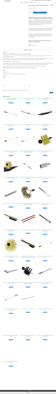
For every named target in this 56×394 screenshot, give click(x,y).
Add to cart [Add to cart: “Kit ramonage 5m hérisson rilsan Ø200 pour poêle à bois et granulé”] (11, 156)
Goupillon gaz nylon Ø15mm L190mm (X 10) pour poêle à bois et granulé (28, 152)
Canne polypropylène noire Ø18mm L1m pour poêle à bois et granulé (28, 205)
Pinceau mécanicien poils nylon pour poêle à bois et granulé (28, 100)
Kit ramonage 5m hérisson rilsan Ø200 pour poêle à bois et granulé (11, 152)
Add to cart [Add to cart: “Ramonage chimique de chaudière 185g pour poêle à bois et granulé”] (11, 182)
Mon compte (8, 0)
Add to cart (40, 13)
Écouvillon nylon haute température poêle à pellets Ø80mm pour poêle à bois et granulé (28, 258)
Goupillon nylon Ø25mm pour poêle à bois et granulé (28, 337)
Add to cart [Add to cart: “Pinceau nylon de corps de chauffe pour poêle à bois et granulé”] (45, 182)
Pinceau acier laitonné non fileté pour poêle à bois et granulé (45, 205)
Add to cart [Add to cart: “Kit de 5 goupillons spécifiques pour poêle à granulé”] (11, 261)
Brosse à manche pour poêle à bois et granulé (11, 204)
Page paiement (48, 0)
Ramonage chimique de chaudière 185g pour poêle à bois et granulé (10, 179)
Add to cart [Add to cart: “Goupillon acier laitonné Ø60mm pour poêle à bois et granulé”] (45, 235)
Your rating (4, 76)
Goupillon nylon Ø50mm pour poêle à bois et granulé (10, 337)
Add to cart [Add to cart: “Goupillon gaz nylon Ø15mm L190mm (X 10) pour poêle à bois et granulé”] (28, 156)
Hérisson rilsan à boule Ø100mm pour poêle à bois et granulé (45, 126)
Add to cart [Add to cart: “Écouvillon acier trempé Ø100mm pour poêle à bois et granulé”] (45, 103)
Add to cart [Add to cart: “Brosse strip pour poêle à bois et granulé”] (28, 313)
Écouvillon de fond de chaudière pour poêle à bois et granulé (28, 179)
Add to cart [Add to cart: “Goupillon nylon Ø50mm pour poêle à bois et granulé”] (11, 340)
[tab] (26, 51)
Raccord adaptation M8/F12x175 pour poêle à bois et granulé (45, 152)
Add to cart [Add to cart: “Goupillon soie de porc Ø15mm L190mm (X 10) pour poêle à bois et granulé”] (11, 103)
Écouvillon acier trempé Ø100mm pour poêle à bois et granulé (45, 100)
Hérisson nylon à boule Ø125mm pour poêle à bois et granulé (11, 310)
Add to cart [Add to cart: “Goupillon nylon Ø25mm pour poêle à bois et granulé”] (28, 340)
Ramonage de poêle (33, 46)
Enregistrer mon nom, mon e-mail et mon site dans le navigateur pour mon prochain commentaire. (16, 91)
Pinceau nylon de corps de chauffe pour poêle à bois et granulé (45, 179)
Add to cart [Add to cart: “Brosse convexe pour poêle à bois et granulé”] (45, 313)
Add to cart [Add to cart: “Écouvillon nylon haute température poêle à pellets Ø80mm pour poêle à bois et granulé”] (28, 261)
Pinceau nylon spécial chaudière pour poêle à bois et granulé (45, 284)
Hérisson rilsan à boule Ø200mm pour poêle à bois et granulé (45, 337)
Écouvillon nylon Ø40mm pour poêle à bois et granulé (45, 258)
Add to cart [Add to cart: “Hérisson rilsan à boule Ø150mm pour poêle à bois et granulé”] (11, 235)
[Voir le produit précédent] (51, 6)
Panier (32, 0)
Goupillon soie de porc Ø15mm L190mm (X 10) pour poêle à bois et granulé (11, 100)
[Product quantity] (30, 13)
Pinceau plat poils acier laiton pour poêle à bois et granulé (11, 363)
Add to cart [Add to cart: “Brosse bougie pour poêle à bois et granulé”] (28, 234)
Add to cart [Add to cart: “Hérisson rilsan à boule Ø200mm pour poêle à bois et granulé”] (45, 340)
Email (29, 86)
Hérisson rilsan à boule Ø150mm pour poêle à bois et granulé (11, 231)
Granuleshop (8, 2)
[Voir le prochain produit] (52, 6)
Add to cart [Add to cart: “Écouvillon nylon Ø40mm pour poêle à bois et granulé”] (45, 261)
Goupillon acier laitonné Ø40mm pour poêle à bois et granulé (11, 126)
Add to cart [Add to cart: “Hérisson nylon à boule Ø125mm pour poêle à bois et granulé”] (11, 314)
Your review (4, 78)
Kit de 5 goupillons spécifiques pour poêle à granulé (11, 258)
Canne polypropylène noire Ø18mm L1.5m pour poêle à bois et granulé (28, 284)
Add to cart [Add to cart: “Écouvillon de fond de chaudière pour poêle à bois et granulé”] (28, 182)
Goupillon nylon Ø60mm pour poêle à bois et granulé (28, 126)
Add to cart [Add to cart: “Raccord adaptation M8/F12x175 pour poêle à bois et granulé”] (45, 156)
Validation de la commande (39, 0)
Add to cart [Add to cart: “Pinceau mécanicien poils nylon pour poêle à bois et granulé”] (28, 103)
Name (4, 86)
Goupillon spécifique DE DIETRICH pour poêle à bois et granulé (11, 284)
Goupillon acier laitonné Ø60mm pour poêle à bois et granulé (45, 231)
